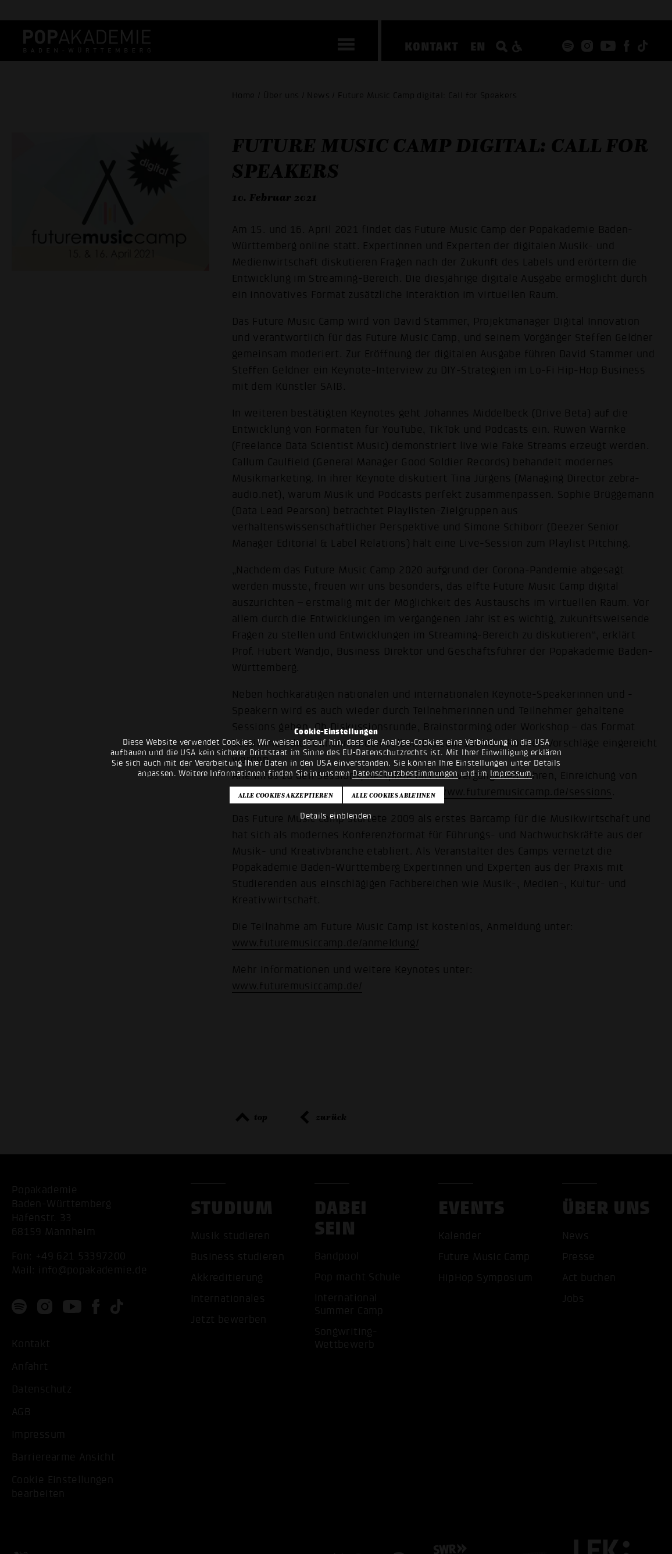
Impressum (511, 773)
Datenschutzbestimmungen (404, 773)
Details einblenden (335, 816)
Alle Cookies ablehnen (393, 795)
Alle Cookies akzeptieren (285, 795)
